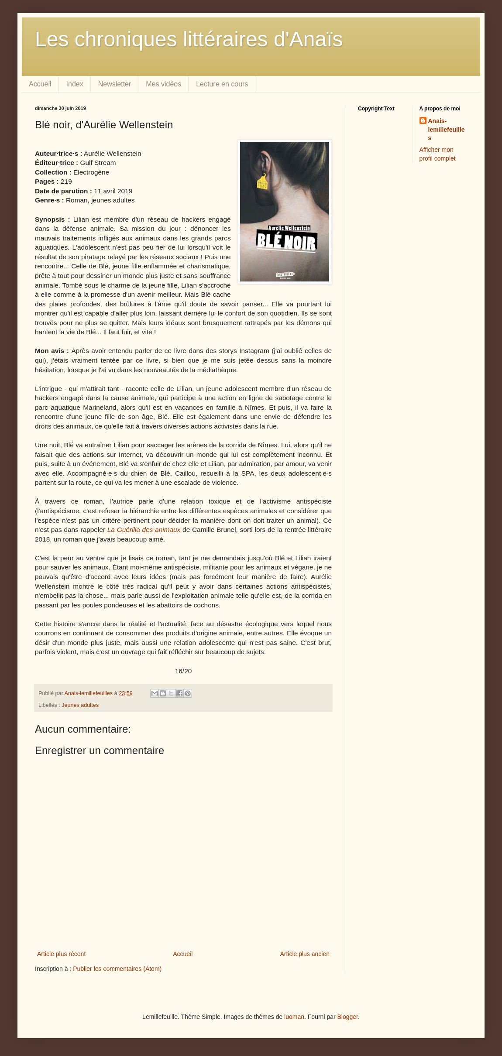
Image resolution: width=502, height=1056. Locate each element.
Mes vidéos (163, 84)
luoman (294, 1016)
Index (74, 84)
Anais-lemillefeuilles (446, 129)
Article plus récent (61, 953)
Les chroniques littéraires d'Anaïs (189, 39)
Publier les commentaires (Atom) (117, 968)
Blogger (347, 1016)
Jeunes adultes (80, 705)
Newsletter (114, 84)
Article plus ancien (305, 953)
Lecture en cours (222, 84)
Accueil (40, 84)
